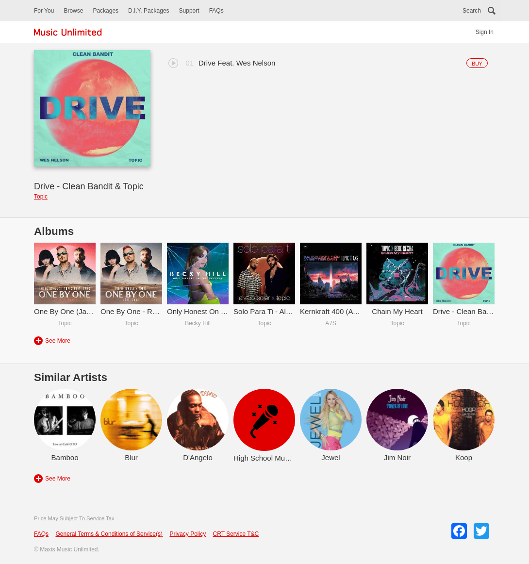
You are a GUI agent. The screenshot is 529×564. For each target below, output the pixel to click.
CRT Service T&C (236, 534)
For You (44, 10)
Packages (105, 10)
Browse (73, 10)
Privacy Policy (187, 534)
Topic (41, 196)
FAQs (216, 10)
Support (189, 10)
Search (472, 10)
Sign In (485, 32)
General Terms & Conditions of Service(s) (109, 534)
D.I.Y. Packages (148, 10)
